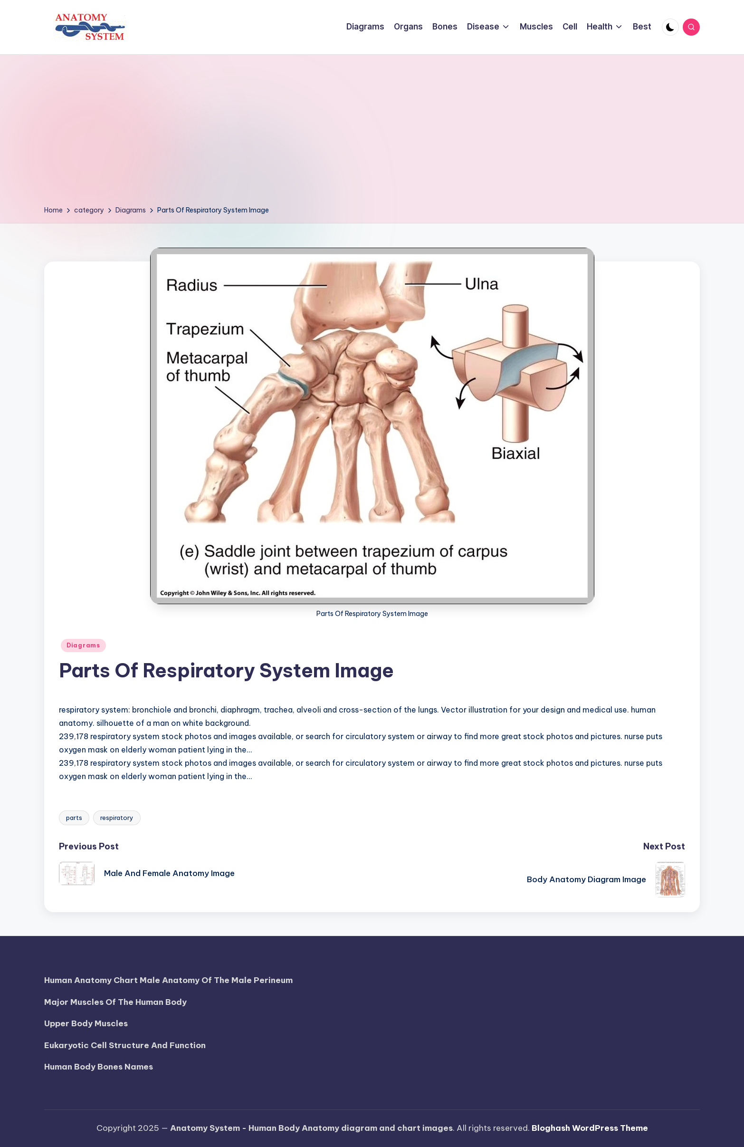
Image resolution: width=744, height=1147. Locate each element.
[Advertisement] (372, 133)
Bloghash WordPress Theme (590, 1128)
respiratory (117, 817)
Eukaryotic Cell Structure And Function (125, 1045)
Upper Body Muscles (86, 1023)
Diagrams (83, 645)
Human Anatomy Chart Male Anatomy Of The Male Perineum (168, 980)
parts (74, 817)
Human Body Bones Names (98, 1066)
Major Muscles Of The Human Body (115, 1002)
